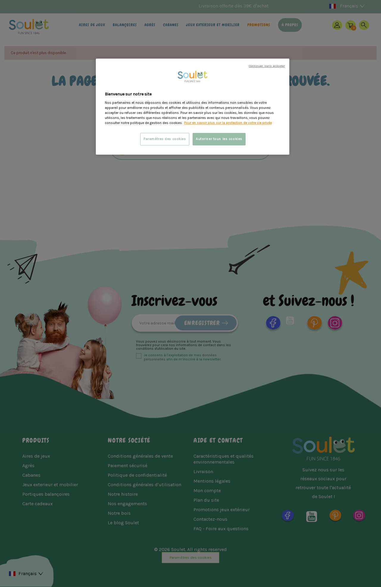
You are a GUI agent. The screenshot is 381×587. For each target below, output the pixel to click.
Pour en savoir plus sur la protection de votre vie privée (228, 123)
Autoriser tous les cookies (219, 139)
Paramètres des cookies (164, 139)
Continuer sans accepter (267, 66)
